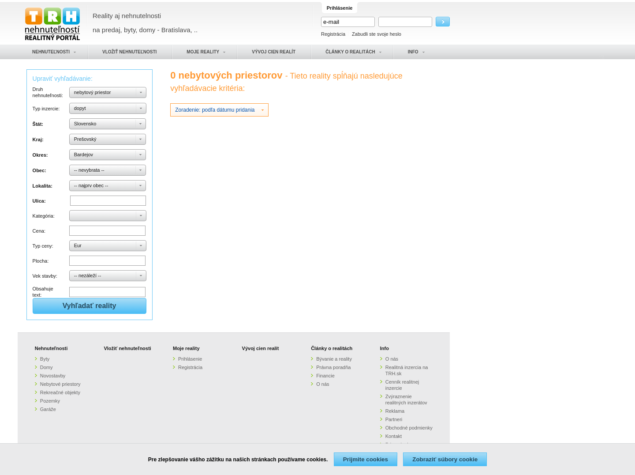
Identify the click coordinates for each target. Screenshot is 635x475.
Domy (46, 367)
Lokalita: (42, 185)
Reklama (394, 411)
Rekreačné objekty (60, 392)
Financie (325, 375)
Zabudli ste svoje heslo (376, 34)
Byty (44, 359)
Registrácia (333, 34)
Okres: (40, 155)
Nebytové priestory (60, 384)
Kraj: (38, 139)
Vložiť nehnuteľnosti (127, 348)
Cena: (39, 231)
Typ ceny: (43, 246)
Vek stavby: (45, 276)
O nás (322, 384)
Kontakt (393, 436)
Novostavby (52, 375)
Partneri (394, 419)
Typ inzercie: (46, 108)
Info (384, 348)
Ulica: (39, 201)
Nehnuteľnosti (51, 348)
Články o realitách (331, 348)
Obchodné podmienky (409, 427)
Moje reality (186, 348)
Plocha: (41, 261)
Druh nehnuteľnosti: (48, 92)
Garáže (48, 409)
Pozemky (50, 400)
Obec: (39, 170)
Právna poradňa (333, 367)
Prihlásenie (190, 359)
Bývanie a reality (334, 359)
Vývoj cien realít (260, 348)
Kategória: (44, 216)
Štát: (38, 124)
